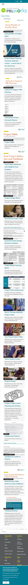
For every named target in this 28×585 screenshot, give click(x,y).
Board (6, 548)
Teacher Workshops (20, 543)
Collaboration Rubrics (12, 436)
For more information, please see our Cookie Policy (11, 577)
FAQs (18, 561)
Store (18, 557)
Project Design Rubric (12, 198)
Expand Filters (5, 16)
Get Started (7, 563)
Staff (6, 545)
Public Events (20, 551)
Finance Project (10, 381)
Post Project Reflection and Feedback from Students (13, 166)
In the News (7, 542)
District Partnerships (20, 547)
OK (6, 582)
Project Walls (9, 142)
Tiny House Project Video (14, 337)
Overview (19, 539)
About (6, 539)
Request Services (21, 554)
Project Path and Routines (14, 290)
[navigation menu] (3, 4)
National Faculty (9, 551)
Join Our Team (8, 553)
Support (19, 565)
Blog (6, 560)
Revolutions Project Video (14, 218)
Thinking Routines (11, 511)
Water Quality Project (12, 359)
